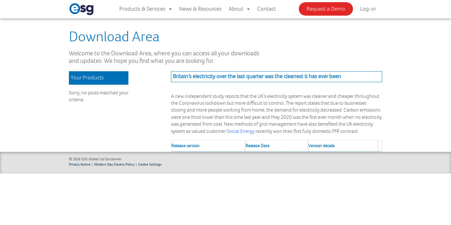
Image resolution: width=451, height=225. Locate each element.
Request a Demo (326, 9)
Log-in (368, 9)
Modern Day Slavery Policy (114, 164)
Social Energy (241, 131)
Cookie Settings (150, 164)
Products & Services (146, 9)
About (240, 9)
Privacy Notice (80, 164)
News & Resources (200, 9)
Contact (266, 9)
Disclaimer (113, 159)
